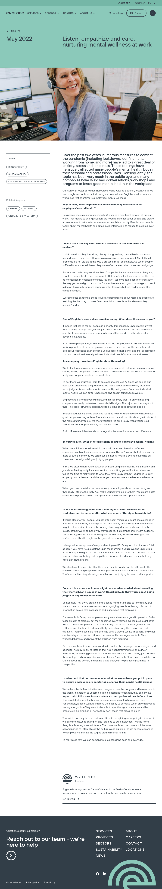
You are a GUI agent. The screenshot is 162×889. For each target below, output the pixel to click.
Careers (133, 837)
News (101, 856)
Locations (135, 849)
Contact (134, 843)
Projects (104, 837)
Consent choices (13, 882)
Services (104, 831)
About (131, 831)
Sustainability (109, 849)
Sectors (103, 843)
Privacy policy (32, 882)
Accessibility (49, 882)
